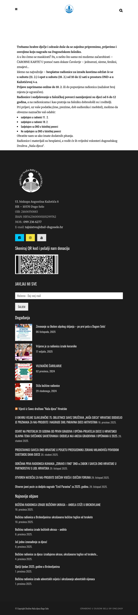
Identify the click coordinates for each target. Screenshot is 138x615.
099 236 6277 (32, 222)
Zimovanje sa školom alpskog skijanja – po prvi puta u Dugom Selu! (70, 326)
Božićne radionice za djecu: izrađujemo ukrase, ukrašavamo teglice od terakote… (56, 554)
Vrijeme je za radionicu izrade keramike (56, 346)
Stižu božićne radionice (48, 385)
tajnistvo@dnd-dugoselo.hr (44, 227)
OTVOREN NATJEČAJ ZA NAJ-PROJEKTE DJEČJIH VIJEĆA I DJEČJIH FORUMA (53, 477)
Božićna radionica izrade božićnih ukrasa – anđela (46, 529)
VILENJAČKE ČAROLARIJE (49, 366)
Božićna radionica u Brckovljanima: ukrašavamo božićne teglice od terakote (54, 517)
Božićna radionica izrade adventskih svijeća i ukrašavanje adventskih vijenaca (55, 579)
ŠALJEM (21, 307)
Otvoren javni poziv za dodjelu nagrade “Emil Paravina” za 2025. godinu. (52, 486)
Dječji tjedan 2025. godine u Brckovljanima (37, 566)
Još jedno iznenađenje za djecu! (31, 542)
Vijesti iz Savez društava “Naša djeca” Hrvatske (43, 409)
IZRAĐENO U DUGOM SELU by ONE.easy (101, 608)
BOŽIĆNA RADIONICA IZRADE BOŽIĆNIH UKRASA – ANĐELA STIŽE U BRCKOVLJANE (58, 505)
